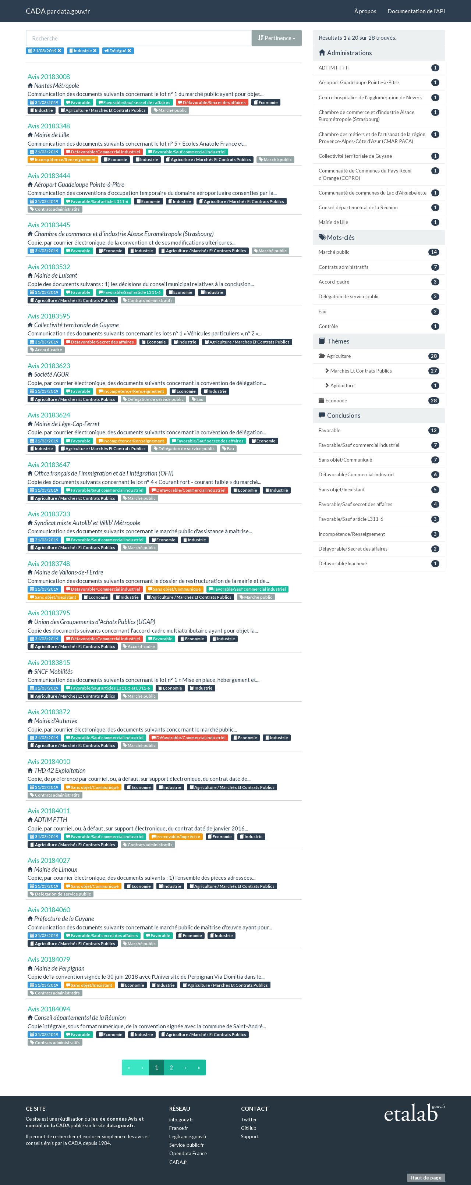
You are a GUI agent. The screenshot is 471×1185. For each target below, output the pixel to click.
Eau (197, 399)
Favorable (78, 102)
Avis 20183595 (49, 316)
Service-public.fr (186, 1145)
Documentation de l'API (416, 11)
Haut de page (426, 1178)
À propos (365, 11)
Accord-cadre (46, 349)
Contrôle (379, 326)
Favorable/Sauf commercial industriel (187, 151)
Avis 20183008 (49, 76)
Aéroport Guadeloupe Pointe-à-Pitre (379, 82)
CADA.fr (178, 1162)
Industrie (41, 110)
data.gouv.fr (73, 11)
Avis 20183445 (49, 225)
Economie (266, 102)
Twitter (249, 1119)
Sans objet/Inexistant (53, 597)
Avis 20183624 (49, 415)
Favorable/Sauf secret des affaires (134, 102)
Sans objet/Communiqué (174, 589)
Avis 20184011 (49, 811)
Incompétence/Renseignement (63, 159)
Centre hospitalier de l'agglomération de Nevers (379, 97)
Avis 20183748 (49, 563)
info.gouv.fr (181, 1119)
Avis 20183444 (49, 175)
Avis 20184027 (49, 860)
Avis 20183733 (49, 514)
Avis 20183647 (49, 464)
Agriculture (379, 356)
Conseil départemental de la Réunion (379, 207)
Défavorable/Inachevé (379, 563)
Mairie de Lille (379, 222)
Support (250, 1136)
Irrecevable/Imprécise (176, 836)
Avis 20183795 (49, 613)
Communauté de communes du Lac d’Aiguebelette (379, 192)
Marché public (170, 110)
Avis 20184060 (49, 909)
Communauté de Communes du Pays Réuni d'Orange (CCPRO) (379, 174)
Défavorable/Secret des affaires (212, 102)
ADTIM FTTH (379, 67)
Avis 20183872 (49, 712)
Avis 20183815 (49, 662)
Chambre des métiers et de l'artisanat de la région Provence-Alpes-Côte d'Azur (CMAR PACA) (379, 137)
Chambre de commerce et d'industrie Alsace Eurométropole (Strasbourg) (379, 115)
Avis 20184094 (49, 1009)
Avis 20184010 (49, 761)
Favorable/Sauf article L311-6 (97, 201)
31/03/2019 (44, 102)
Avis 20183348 (49, 126)
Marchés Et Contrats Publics (381, 370)
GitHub (248, 1128)
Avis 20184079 (49, 959)
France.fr (178, 1128)
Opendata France (188, 1153)
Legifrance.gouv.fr (188, 1136)
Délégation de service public (153, 399)
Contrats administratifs (55, 209)
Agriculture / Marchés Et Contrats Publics (103, 110)
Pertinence (276, 38)
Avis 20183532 (49, 267)
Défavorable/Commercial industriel (103, 151)
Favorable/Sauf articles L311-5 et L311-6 (108, 688)
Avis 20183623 (49, 366)
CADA (36, 11)
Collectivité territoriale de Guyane (379, 156)
